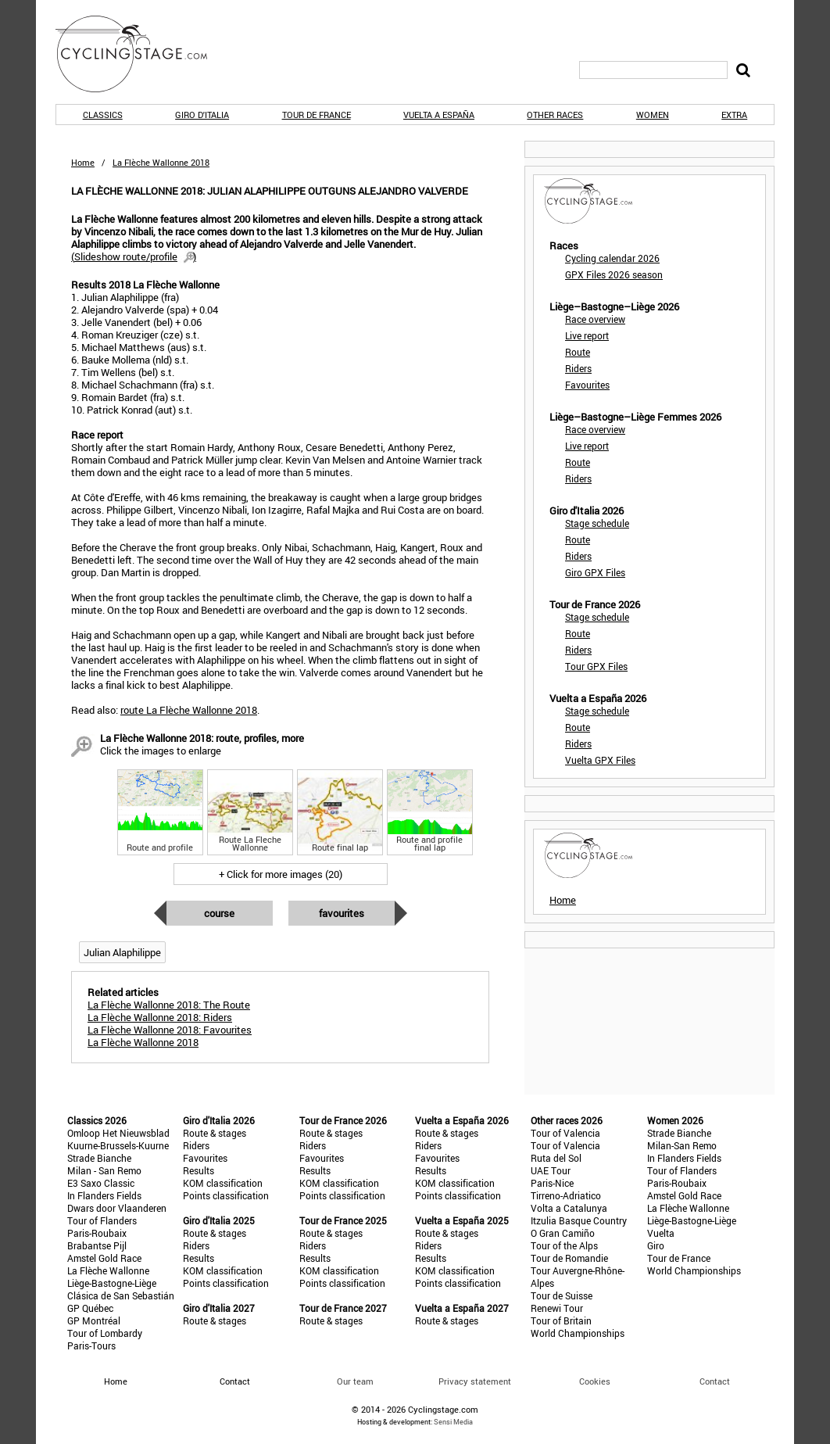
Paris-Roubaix (97, 1233)
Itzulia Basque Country (579, 1220)
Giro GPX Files (595, 572)
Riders (578, 368)
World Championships (577, 1333)
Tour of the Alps (564, 1245)
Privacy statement (474, 1381)
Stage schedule (597, 523)
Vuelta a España (438, 114)
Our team (355, 1381)
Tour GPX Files (596, 666)
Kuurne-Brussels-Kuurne (118, 1145)
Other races (555, 114)
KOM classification (223, 1183)
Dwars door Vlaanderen (116, 1208)
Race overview (595, 319)
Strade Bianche (99, 1158)
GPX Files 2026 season (614, 274)
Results (198, 1170)
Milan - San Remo (104, 1170)
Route (577, 352)
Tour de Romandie (569, 1258)
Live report (587, 335)
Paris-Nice (552, 1183)
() (133, 256)
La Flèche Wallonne (108, 1270)
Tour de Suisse (561, 1295)
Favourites (341, 913)
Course (219, 913)
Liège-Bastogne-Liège (111, 1283)
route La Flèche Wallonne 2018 (188, 710)
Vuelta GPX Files (600, 760)
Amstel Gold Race (104, 1258)
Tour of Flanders (102, 1220)
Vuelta (660, 1233)
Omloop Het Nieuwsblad (118, 1133)
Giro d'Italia (202, 114)
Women (652, 114)
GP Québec (90, 1308)
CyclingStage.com (141, 54)
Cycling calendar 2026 (612, 258)
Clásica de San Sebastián (120, 1295)
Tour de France (316, 114)
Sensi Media (453, 1422)
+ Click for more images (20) (280, 874)
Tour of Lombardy (104, 1333)
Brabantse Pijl (97, 1245)
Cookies (594, 1381)
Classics (103, 114)
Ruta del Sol (556, 1158)
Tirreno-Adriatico (566, 1195)
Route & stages (214, 1133)
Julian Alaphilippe (122, 952)
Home (83, 162)
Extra (734, 114)
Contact (714, 1381)
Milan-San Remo (682, 1145)
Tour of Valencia (565, 1133)
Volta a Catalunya (569, 1208)
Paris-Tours (91, 1345)
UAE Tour (551, 1170)
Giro (655, 1245)
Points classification (226, 1195)
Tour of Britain (561, 1320)
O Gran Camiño (563, 1233)
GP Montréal (93, 1320)
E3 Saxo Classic (100, 1183)
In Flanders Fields (104, 1195)
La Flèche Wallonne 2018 (143, 1042)
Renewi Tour (557, 1308)
